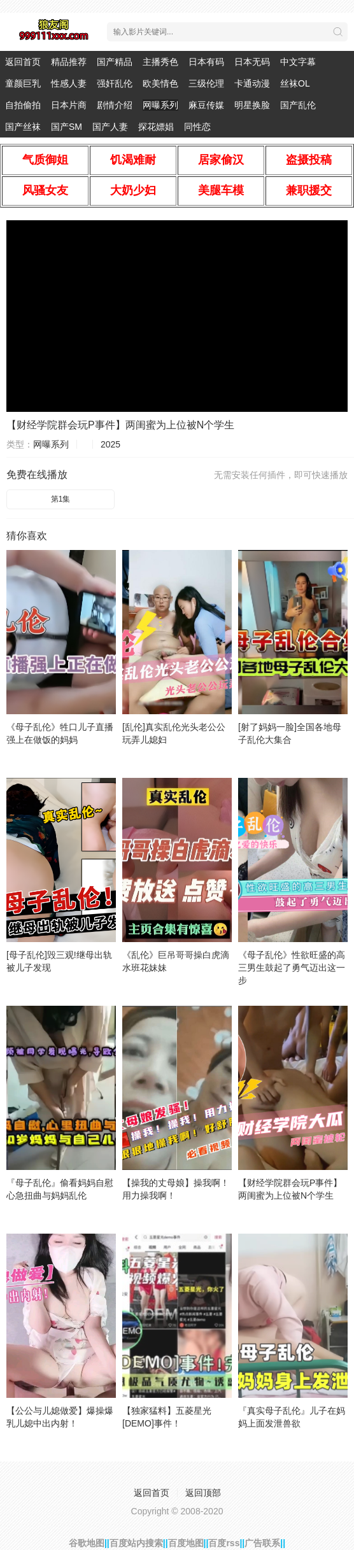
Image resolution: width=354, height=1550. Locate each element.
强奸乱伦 (114, 83)
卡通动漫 (252, 83)
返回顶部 (203, 1493)
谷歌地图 (86, 1543)
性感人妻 (69, 83)
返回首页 (23, 62)
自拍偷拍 (23, 105)
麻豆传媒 (206, 105)
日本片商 (69, 105)
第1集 (61, 499)
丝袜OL (295, 83)
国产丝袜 (23, 127)
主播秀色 (160, 62)
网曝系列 (160, 105)
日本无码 (252, 62)
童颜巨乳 (23, 83)
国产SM (66, 127)
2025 (110, 444)
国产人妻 (110, 127)
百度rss (223, 1543)
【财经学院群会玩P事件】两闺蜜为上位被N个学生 (120, 424)
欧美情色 (160, 83)
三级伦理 (206, 83)
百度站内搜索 (136, 1543)
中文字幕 (298, 62)
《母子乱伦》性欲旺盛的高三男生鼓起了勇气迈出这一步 (291, 967)
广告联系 (262, 1543)
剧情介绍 (114, 105)
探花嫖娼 (156, 127)
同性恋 (197, 127)
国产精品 (114, 62)
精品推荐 (69, 62)
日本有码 (206, 62)
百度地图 (186, 1543)
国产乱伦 (298, 105)
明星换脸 (252, 105)
